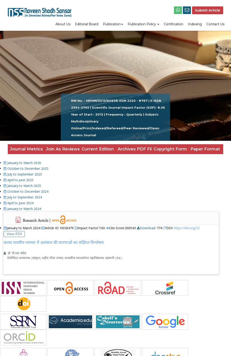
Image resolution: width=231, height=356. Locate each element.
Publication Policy (143, 24)
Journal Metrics (26, 149)
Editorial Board (86, 24)
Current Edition (98, 149)
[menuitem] (63, 24)
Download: (146, 228)
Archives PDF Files (134, 149)
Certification (173, 24)
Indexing (195, 24)
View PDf (14, 234)
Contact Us (215, 24)
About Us (62, 24)
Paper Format (205, 149)
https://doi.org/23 (187, 228)
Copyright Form (170, 149)
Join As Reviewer (63, 149)
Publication (113, 24)
